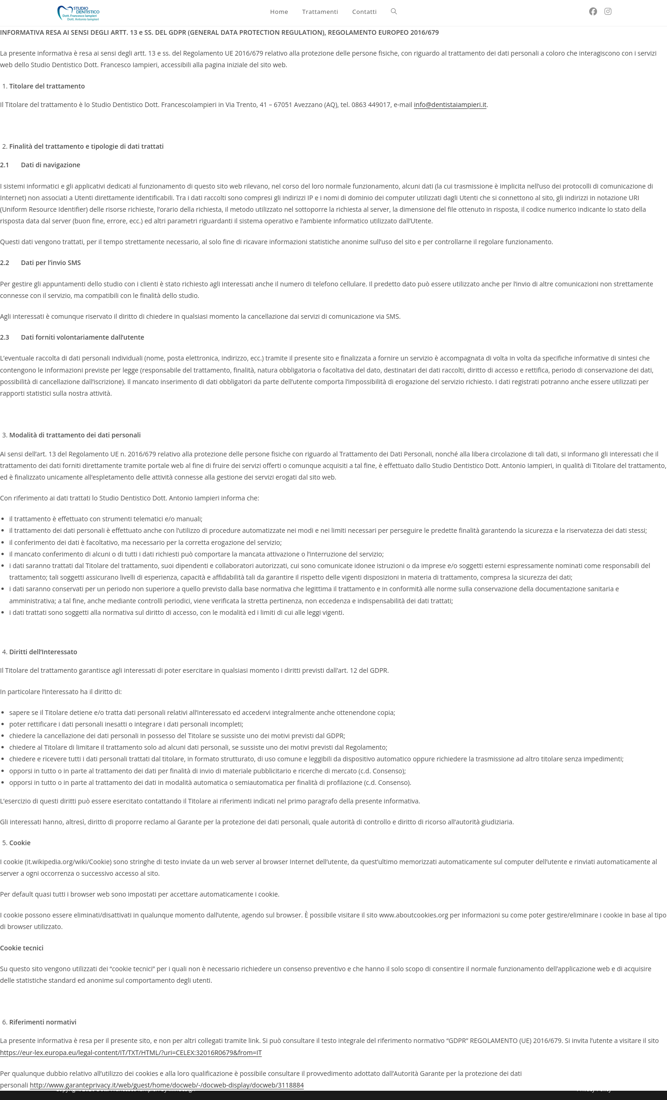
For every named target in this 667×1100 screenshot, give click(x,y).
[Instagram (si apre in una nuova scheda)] (608, 11)
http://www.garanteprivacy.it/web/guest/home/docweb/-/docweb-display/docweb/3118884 (167, 1085)
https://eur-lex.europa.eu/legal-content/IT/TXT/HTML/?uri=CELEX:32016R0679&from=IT (131, 1052)
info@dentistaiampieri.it (450, 104)
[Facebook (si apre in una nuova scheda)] (593, 11)
